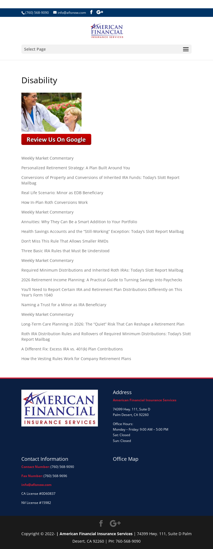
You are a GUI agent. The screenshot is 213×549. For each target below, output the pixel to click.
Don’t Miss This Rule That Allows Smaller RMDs (64, 241)
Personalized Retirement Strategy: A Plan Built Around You (75, 167)
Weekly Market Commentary (47, 158)
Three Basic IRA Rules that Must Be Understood (65, 250)
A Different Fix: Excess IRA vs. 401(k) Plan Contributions (72, 349)
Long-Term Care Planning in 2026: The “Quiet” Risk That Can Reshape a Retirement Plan (102, 324)
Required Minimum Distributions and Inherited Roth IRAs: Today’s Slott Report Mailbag (102, 270)
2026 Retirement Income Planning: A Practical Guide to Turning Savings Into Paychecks (101, 279)
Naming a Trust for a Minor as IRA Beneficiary (63, 304)
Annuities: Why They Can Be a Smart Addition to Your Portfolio (79, 221)
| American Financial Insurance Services (94, 533)
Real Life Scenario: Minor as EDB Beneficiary (62, 192)
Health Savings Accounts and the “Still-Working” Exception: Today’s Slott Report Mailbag (102, 231)
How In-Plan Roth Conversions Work (54, 202)
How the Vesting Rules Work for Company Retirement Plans (76, 358)
